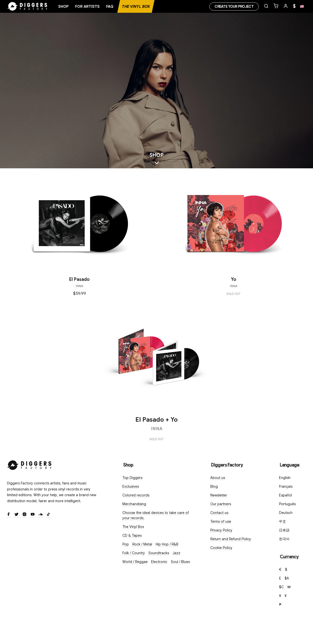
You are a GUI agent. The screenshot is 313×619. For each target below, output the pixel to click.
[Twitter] (16, 514)
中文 (282, 521)
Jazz (176, 553)
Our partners (220, 504)
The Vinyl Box (135, 6)
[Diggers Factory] (29, 464)
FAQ (109, 6)
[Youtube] (32, 514)
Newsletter (218, 495)
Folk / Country (133, 553)
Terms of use (220, 521)
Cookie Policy (221, 547)
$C (281, 587)
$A (287, 578)
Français (286, 486)
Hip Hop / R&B (167, 544)
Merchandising (134, 504)
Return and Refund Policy (230, 539)
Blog (214, 486)
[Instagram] (24, 514)
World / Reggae (135, 561)
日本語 (284, 530)
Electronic (159, 561)
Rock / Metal (142, 544)
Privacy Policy (221, 530)
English (285, 477)
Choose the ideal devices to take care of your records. (155, 515)
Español (285, 495)
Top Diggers (132, 477)
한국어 (284, 539)
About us (217, 477)
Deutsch (286, 512)
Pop (125, 544)
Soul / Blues (180, 561)
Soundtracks (158, 553)
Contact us (219, 512)
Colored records (135, 495)
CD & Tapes (132, 535)
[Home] (27, 6)
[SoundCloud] (40, 514)
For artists (87, 6)
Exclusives (130, 486)
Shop (63, 6)
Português (287, 504)
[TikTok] (48, 514)
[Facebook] (8, 514)
